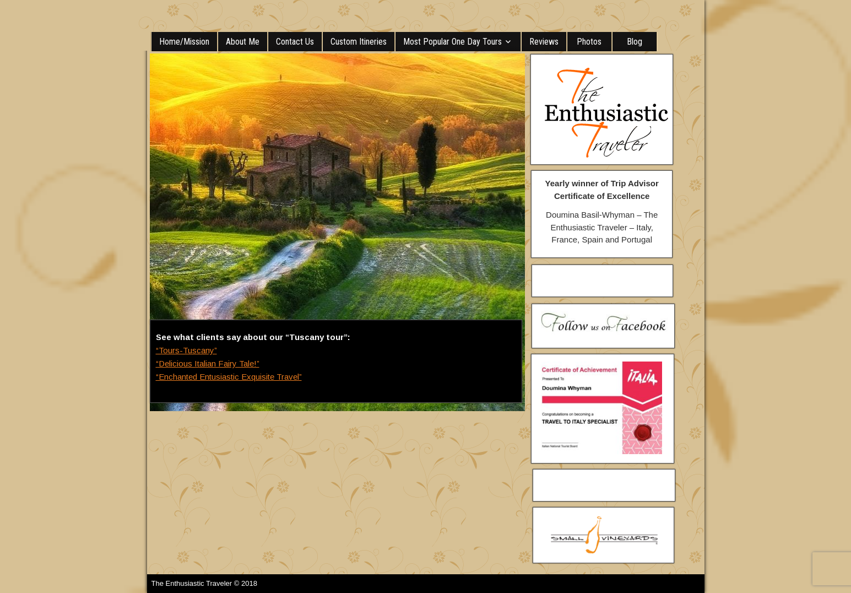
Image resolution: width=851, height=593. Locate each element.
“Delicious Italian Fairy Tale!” (207, 363)
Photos (589, 41)
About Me (242, 41)
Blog (634, 41)
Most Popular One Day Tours (452, 41)
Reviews (544, 41)
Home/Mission (184, 41)
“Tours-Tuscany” (186, 350)
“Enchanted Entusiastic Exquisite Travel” (229, 376)
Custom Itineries (358, 41)
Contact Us (295, 41)
